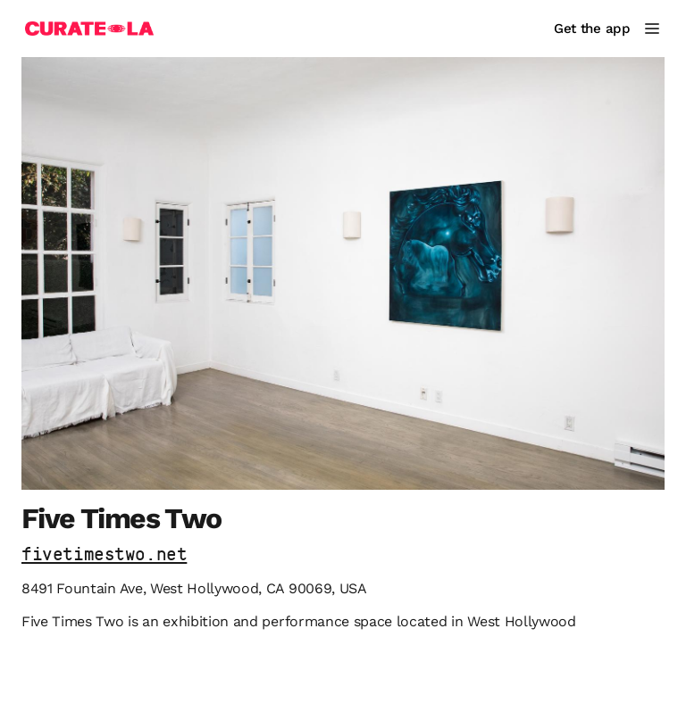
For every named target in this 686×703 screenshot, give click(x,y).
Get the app (592, 29)
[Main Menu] (652, 28)
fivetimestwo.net (104, 555)
